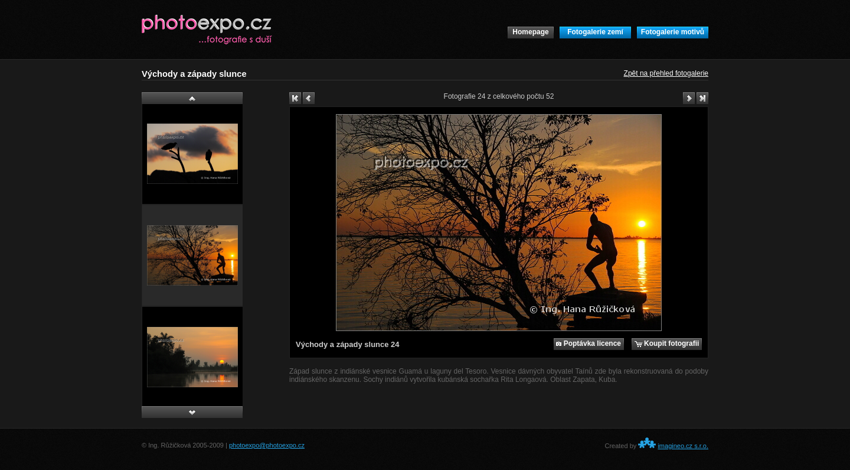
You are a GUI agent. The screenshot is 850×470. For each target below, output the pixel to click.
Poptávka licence (588, 343)
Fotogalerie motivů (672, 32)
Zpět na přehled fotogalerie (666, 73)
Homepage (530, 32)
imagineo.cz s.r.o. (683, 445)
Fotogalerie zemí (595, 32)
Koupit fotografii (667, 343)
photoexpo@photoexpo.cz (267, 445)
